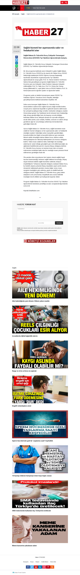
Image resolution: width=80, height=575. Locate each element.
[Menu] (62, 2)
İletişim (37, 562)
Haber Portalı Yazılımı (20, 572)
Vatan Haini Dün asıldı (39, 8)
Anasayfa (25, 562)
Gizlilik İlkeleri (44, 562)
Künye (32, 562)
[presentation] (18, 8)
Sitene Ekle (53, 562)
